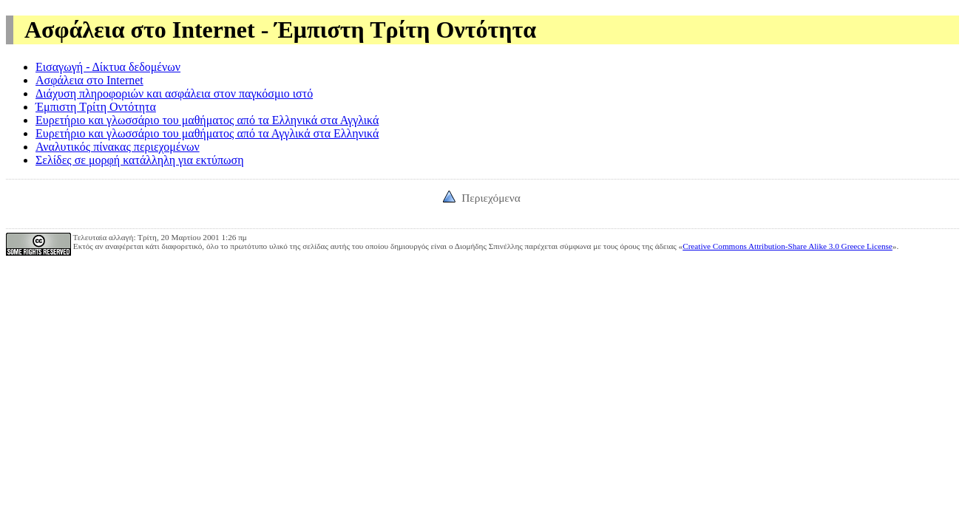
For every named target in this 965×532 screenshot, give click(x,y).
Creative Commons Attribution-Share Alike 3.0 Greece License (788, 246)
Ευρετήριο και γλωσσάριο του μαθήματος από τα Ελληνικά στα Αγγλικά (207, 120)
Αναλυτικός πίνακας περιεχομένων (117, 146)
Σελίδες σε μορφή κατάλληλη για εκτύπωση (139, 160)
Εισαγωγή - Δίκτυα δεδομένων (107, 67)
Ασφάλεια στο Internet (89, 80)
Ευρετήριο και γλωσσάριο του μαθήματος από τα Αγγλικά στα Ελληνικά (207, 133)
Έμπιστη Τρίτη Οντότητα (95, 106)
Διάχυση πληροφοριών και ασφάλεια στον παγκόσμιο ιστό (174, 93)
